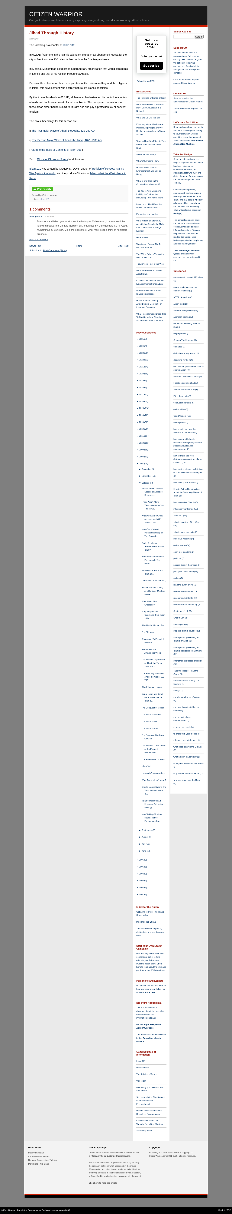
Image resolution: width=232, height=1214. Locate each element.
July (144, 844)
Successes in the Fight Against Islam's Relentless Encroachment (150, 1100)
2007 (141, 464)
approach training (181, 317)
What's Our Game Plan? (147, 161)
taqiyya (178, 213)
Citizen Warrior (56, 14)
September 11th (181, 611)
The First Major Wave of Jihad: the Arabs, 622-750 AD (63, 130)
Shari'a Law (179, 618)
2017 (141, 394)
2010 (141, 443)
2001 (141, 894)
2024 (141, 346)
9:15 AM (49, 216)
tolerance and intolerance (185, 740)
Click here (150, 992)
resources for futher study (185, 604)
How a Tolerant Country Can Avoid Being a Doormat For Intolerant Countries (149, 303)
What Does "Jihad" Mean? (154, 780)
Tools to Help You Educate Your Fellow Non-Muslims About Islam (151, 144)
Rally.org (192, 56)
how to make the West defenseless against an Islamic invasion (187, 459)
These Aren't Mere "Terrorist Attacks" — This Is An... (153, 505)
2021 (141, 367)
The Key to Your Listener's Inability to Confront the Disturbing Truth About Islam (149, 194)
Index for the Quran (146, 922)
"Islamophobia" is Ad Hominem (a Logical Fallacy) (152, 804)
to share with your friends (185, 734)
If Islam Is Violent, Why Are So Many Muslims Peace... (153, 590)
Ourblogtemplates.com (53, 1210)
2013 (141, 422)
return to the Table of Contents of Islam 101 (56, 149)
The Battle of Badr (150, 728)
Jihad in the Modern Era (153, 625)
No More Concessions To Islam (42, 1160)
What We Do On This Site (148, 118)
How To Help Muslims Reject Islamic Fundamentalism (152, 817)
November (147, 476)
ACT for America (181, 297)
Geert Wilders (180, 416)
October (146, 483)
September (147, 830)
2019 (141, 380)
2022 (141, 360)
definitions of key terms (184, 353)
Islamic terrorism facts (184, 532)
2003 (141, 880)
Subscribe (151, 66)
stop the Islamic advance (185, 631)
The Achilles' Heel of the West (150, 264)
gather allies (179, 409)
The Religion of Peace (146, 1074)
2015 (141, 408)
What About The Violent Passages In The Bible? (153, 560)
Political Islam (142, 1067)
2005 (141, 867)
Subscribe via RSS (145, 81)
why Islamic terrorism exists (186, 773)
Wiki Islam (141, 1081)
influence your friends (183, 509)
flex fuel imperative (182, 403)
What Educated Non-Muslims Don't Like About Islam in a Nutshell (150, 107)
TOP (229, 1210)
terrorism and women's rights (186, 697)
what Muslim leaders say (185, 757)
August (145, 837)
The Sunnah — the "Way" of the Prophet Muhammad (154, 749)
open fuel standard (182, 552)
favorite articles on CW (184, 389)
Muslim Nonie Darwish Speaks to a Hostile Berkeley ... (152, 491)
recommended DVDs (183, 598)
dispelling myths (181, 360)
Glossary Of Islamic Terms (52, 159)
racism (176, 578)
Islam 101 (68, 45)
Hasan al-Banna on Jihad (153, 773)
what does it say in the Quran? (187, 747)
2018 (141, 387)
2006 (141, 860)
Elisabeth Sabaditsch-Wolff (186, 376)
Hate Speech (142, 237)
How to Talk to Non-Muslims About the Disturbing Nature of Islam (187, 492)
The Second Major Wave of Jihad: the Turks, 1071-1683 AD (67, 140)
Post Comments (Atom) (55, 250)
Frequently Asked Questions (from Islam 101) (153, 614)
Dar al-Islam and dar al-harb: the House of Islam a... (153, 697)
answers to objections (183, 310)
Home (79, 246)
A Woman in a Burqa (146, 154)
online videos (179, 545)
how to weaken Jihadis (184, 502)
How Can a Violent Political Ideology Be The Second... (152, 532)
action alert (178, 304)
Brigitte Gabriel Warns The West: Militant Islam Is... (154, 790)
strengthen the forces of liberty (187, 661)
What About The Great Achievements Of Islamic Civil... (152, 519)
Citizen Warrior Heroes (39, 1156)
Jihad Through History (51, 33)
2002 (141, 887)
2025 (141, 339)
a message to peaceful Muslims (188, 277)
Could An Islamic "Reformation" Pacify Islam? (153, 546)
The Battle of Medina (151, 714)
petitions (177, 558)
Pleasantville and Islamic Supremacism (110, 1156)
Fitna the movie (180, 396)
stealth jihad (179, 624)
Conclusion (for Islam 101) (154, 580)
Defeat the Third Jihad (38, 1164)
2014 (141, 415)
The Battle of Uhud (150, 721)
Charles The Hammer (183, 340)
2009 (141, 450)
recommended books (183, 591)
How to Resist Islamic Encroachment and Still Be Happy (148, 170)
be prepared (179, 333)
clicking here (179, 59)
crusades (178, 347)
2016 (141, 401)
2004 (141, 874)
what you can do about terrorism (188, 763)
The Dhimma (148, 632)
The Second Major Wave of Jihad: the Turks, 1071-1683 (153, 663)
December (147, 469)
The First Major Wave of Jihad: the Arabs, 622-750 (153, 676)
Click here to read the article (103, 1183)
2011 (141, 436)
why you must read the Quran (187, 780)
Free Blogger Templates (15, 1210)
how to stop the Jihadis (184, 482)
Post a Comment (38, 239)
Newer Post (35, 246)
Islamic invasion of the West (186, 522)
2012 (141, 429)
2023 (141, 353)
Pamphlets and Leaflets (147, 214)
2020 (141, 374)
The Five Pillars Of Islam (153, 759)
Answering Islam (144, 1130)
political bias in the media (185, 565)
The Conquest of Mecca (153, 708)
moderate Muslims (182, 539)
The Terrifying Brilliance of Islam (151, 98)
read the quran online (183, 585)
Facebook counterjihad (184, 383)
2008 (141, 457)
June (144, 851)
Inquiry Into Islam (36, 1153)
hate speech (179, 422)
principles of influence (183, 571)
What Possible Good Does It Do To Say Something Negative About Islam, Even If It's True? (151, 317)
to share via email (182, 727)
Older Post (123, 246)
